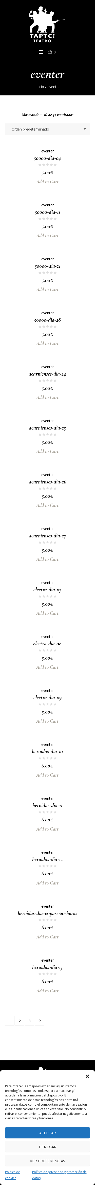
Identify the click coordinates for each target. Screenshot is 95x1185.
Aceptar (47, 1132)
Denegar (47, 1146)
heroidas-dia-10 (47, 751)
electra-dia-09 (47, 697)
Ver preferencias (47, 1160)
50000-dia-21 (47, 266)
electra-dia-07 (47, 589)
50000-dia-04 (47, 158)
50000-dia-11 (47, 212)
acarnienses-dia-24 (47, 373)
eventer (47, 151)
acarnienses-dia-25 (47, 427)
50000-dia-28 (47, 320)
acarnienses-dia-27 (47, 535)
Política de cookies (12, 1175)
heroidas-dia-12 (47, 859)
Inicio (39, 86)
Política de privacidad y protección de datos (59, 1175)
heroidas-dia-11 (47, 805)
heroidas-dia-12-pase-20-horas (47, 913)
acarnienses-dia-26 (47, 481)
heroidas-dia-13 (47, 967)
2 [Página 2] (20, 1020)
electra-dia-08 (47, 643)
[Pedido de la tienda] (47, 129)
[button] (87, 1076)
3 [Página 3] (30, 1020)
